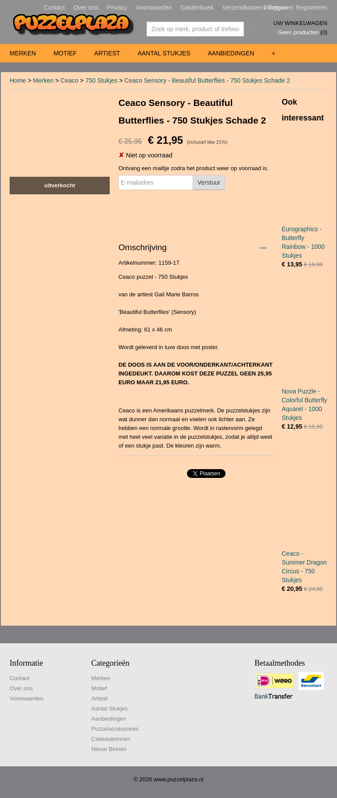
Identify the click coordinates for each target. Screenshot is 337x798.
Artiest (107, 53)
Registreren (311, 7)
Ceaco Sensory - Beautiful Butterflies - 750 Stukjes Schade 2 (207, 80)
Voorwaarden (154, 7)
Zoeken (251, 29)
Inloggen (275, 7)
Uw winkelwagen (300, 23)
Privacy (117, 7)
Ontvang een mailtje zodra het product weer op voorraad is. (193, 168)
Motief (65, 53)
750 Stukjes (101, 80)
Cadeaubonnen (110, 739)
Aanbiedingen (231, 53)
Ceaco (69, 80)
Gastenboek (197, 7)
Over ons (85, 7)
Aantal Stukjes (164, 53)
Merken (23, 53)
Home (18, 80)
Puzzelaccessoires (115, 728)
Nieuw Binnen (108, 749)
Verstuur (208, 182)
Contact (54, 7)
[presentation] (185, 211)
